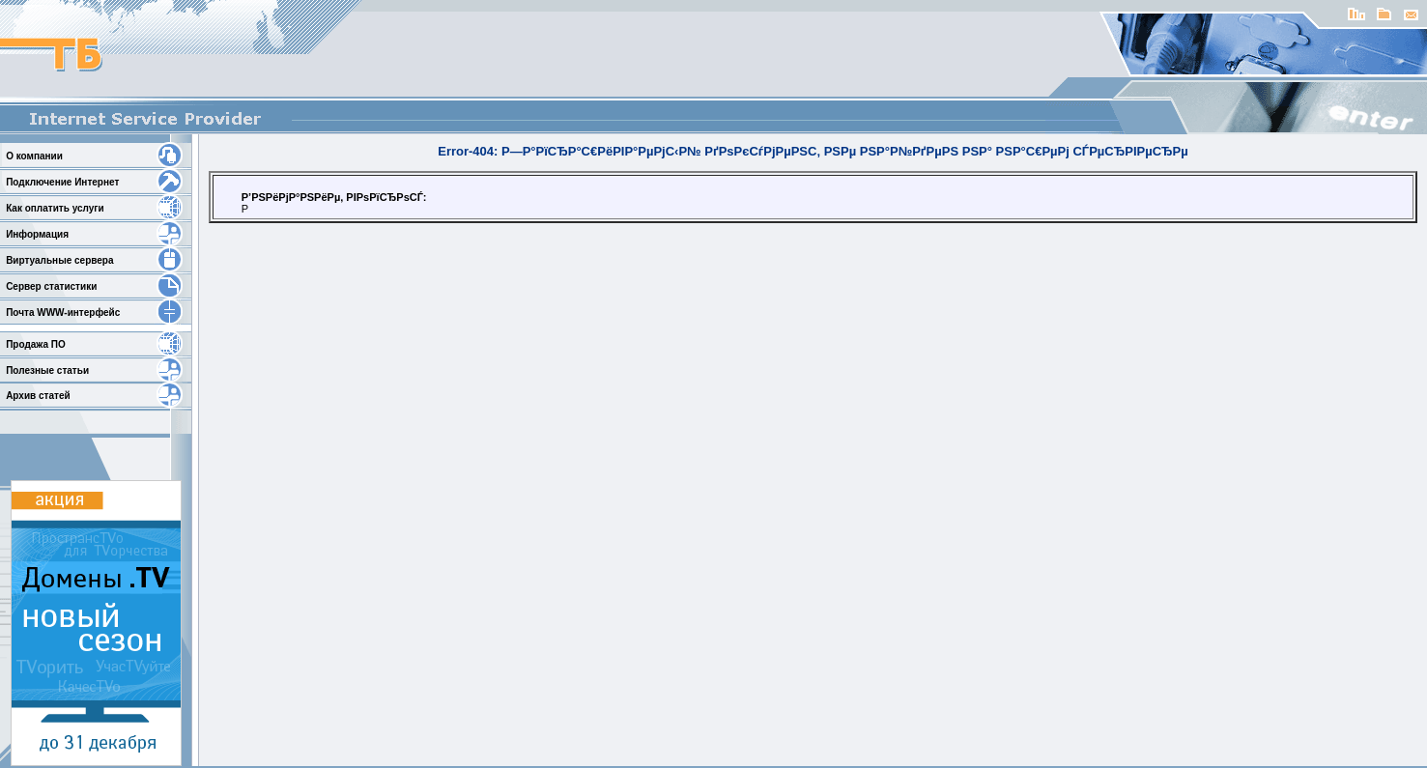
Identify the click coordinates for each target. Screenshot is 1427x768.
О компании (34, 156)
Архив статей (38, 395)
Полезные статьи (47, 370)
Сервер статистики (51, 286)
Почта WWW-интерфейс (63, 312)
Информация (37, 234)
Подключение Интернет (62, 182)
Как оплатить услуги (54, 208)
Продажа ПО (36, 344)
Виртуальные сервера (59, 260)
